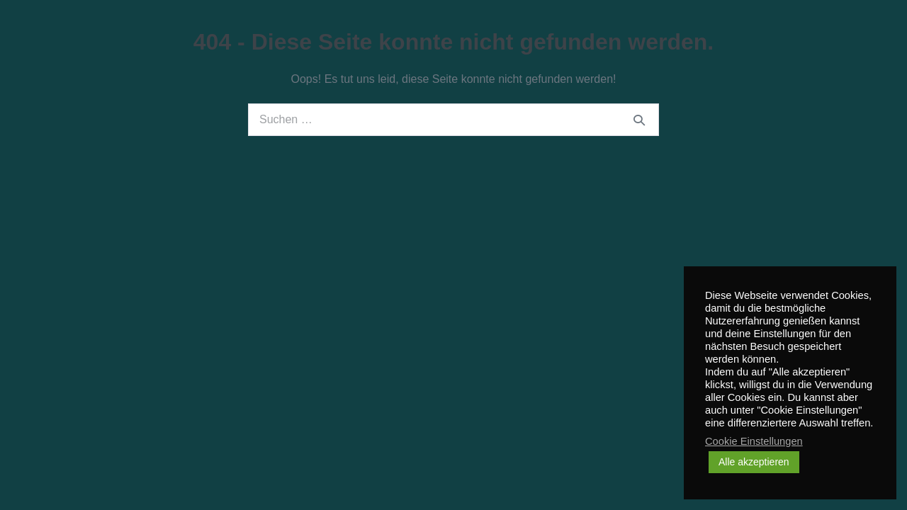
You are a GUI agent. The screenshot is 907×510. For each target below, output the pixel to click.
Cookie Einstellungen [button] (754, 441)
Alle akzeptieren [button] (754, 462)
